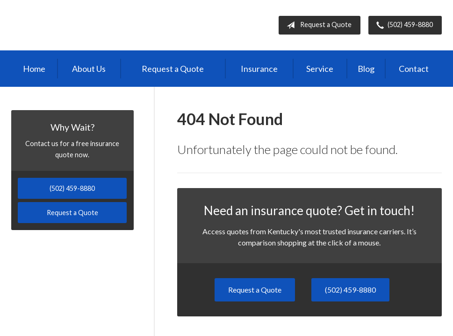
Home (34, 68)
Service (319, 68)
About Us (89, 68)
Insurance (259, 68)
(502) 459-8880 (403, 25)
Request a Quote (317, 25)
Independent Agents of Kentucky (88, 25)
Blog (366, 68)
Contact (414, 68)
